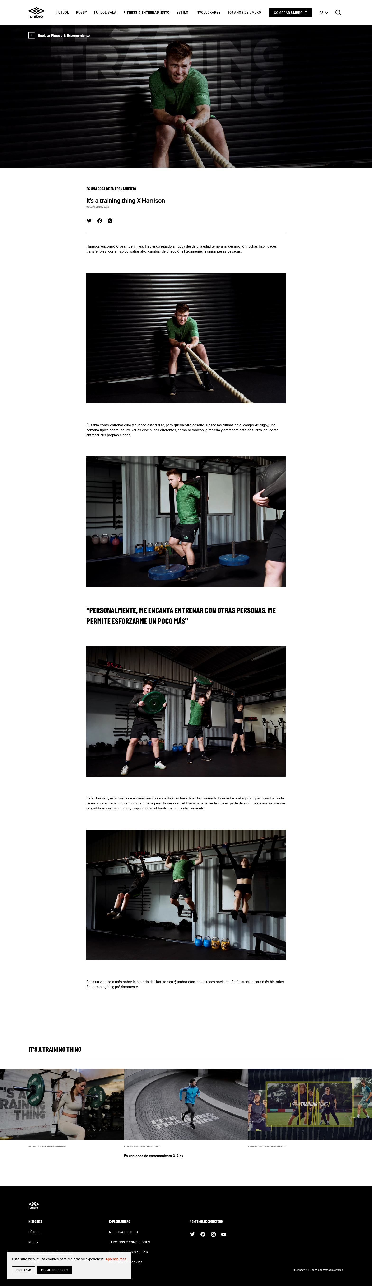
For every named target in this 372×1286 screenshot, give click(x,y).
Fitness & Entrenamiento (147, 12)
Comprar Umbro (288, 12)
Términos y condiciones (129, 1242)
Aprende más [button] (116, 1259)
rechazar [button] (23, 1270)
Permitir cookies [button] (54, 1270)
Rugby (81, 12)
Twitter (89, 221)
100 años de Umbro (244, 12)
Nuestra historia (124, 1232)
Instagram (213, 1234)
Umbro (36, 12)
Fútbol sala (105, 12)
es (322, 12)
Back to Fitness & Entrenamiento (59, 35)
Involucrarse (207, 12)
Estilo (182, 12)
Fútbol (62, 12)
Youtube (224, 1234)
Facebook (99, 221)
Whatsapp (110, 221)
